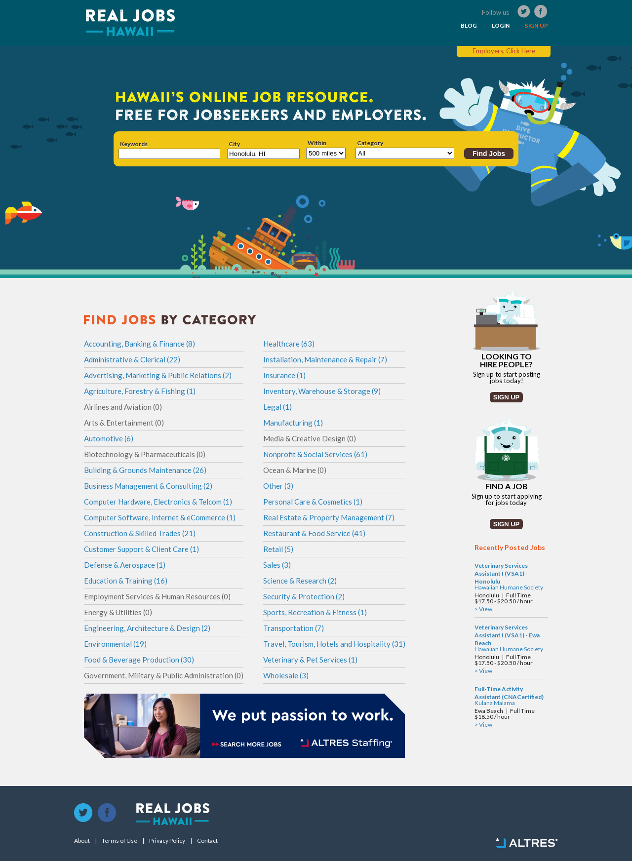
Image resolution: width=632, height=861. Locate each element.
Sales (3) (277, 564)
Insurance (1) (284, 375)
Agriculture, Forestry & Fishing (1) (140, 391)
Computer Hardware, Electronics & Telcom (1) (158, 501)
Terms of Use (119, 841)
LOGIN (501, 26)
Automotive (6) (108, 438)
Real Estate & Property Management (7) (329, 517)
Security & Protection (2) (304, 596)
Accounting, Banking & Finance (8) (139, 343)
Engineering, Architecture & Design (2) (147, 628)
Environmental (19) (115, 643)
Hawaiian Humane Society (508, 587)
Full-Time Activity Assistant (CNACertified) (509, 693)
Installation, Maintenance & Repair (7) (325, 359)
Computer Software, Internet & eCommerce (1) (160, 517)
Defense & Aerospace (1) (124, 564)
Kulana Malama (494, 702)
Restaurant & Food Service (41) (314, 533)
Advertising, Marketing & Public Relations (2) (158, 375)
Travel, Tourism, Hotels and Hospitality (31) (334, 643)
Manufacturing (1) (293, 422)
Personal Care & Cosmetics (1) (312, 501)
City (234, 144)
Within (317, 143)
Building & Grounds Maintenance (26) (145, 470)
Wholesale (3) (286, 675)
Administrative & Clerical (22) (132, 359)
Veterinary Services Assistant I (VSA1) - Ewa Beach (507, 635)
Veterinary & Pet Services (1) (310, 659)
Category (370, 143)
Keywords (134, 144)
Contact (207, 841)
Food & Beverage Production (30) (139, 659)
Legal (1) (277, 406)
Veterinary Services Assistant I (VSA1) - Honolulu (501, 573)
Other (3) (278, 485)
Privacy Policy (167, 841)
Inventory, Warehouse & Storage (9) (322, 391)
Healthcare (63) (289, 343)
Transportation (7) (293, 628)
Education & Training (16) (125, 580)
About (82, 841)
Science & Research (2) (300, 580)
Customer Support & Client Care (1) (141, 549)
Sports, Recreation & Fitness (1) (315, 612)
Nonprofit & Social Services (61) (315, 454)
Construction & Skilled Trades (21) (140, 533)
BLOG (469, 26)
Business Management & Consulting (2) (148, 485)
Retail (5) (278, 549)
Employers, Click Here (504, 51)
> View (483, 609)
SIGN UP (536, 26)
